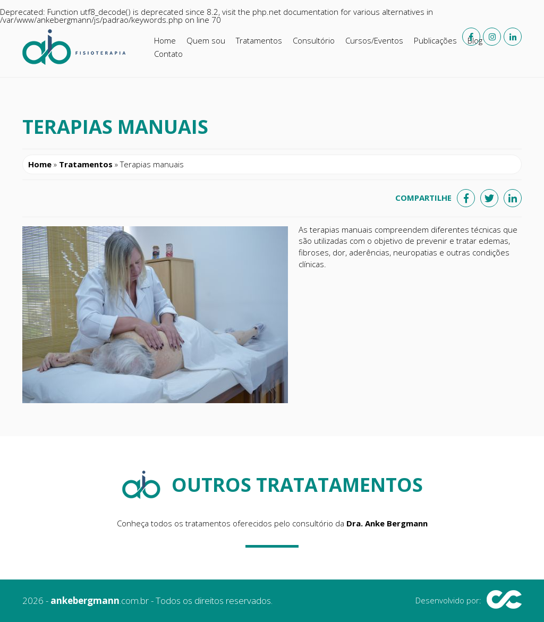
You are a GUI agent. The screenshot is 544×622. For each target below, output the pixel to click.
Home (165, 40)
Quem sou (205, 40)
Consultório (314, 40)
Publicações (435, 40)
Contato (168, 53)
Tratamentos (259, 40)
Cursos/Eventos (374, 40)
